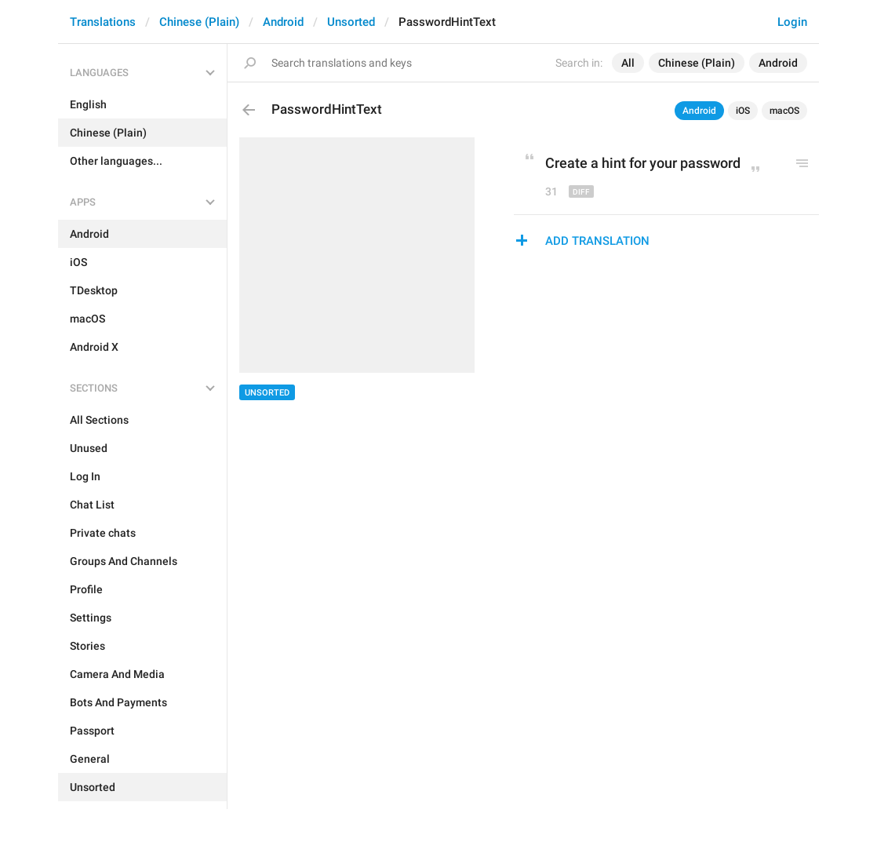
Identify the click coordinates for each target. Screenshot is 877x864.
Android (283, 22)
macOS (784, 110)
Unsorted (351, 22)
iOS (743, 110)
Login (792, 22)
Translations (103, 22)
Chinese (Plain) (199, 22)
